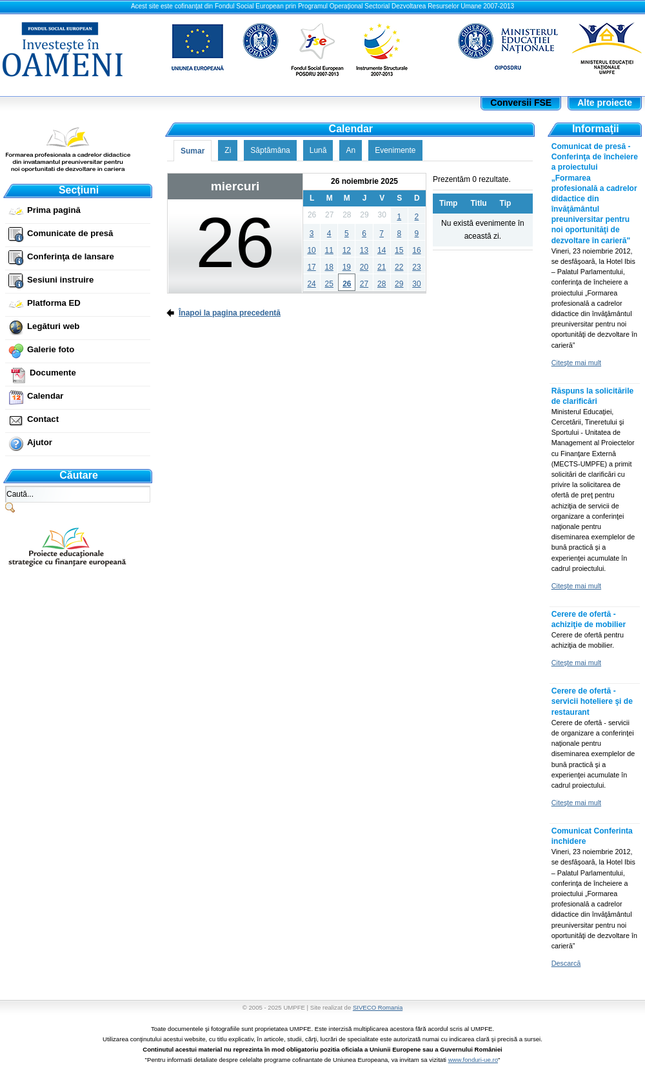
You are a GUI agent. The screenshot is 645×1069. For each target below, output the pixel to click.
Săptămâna (270, 150)
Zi (227, 150)
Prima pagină (54, 210)
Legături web (53, 326)
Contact (43, 419)
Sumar (192, 150)
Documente (53, 372)
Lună (318, 150)
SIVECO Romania (377, 1007)
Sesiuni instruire (60, 280)
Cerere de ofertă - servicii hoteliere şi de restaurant (592, 701)
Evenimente (395, 150)
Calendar (45, 396)
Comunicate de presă (70, 233)
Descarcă (566, 963)
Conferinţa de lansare (70, 256)
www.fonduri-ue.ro (473, 1059)
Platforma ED (54, 303)
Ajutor (39, 442)
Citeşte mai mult (576, 362)
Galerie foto (50, 349)
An (350, 150)
